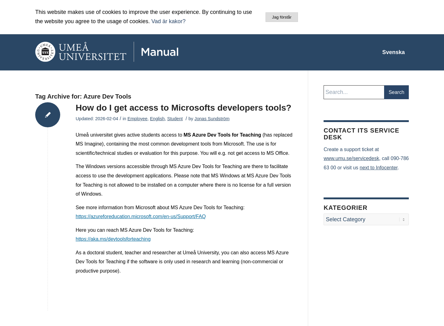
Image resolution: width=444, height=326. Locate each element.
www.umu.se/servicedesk (351, 158)
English (157, 118)
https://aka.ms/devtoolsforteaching (113, 239)
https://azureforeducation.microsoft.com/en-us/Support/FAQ (141, 216)
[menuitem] (393, 52)
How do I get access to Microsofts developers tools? (183, 107)
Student (175, 118)
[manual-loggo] (124, 52)
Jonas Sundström (212, 118)
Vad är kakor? (168, 21)
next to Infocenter (379, 167)
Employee (138, 118)
